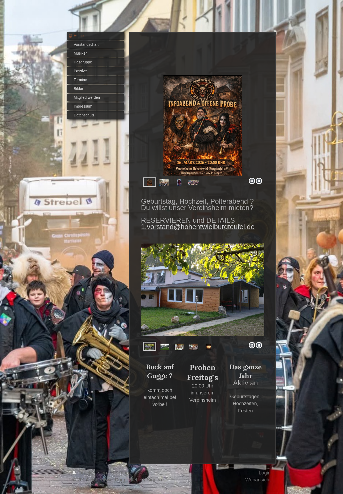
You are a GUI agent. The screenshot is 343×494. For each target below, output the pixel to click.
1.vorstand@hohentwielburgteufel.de (198, 227)
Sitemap (120, 473)
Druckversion (90, 473)
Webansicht (258, 479)
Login (265, 473)
